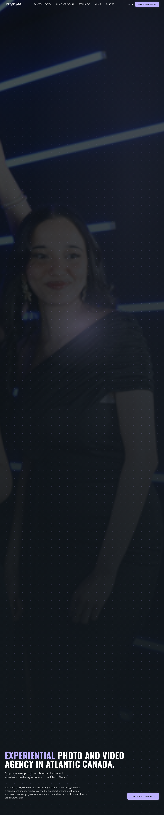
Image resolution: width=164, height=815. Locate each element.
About (98, 4)
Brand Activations (65, 4)
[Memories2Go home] (13, 4)
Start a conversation (147, 4)
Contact (110, 4)
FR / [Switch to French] (130, 4)
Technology (85, 4)
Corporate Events (43, 4)
